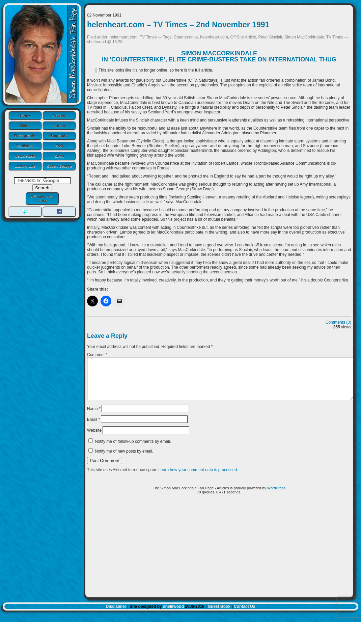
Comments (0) (338, 322)
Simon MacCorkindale (304, 37)
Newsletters (25, 156)
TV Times (148, 37)
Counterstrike (186, 37)
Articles (59, 115)
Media (25, 126)
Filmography (25, 136)
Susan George (59, 166)
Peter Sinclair (270, 37)
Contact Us (244, 614)
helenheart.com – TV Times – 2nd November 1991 (178, 24)
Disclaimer (116, 614)
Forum (59, 126)
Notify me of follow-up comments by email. (133, 449)
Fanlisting (25, 146)
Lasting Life (25, 166)
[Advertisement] (219, 556)
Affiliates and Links (42, 198)
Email (93, 427)
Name (94, 416)
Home (25, 115)
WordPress (276, 496)
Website (94, 438)
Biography (59, 136)
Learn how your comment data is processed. (198, 478)
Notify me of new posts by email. (124, 459)
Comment (97, 354)
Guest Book (219, 614)
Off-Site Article (243, 37)
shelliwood (173, 614)
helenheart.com (124, 37)
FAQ (59, 146)
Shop (59, 156)
